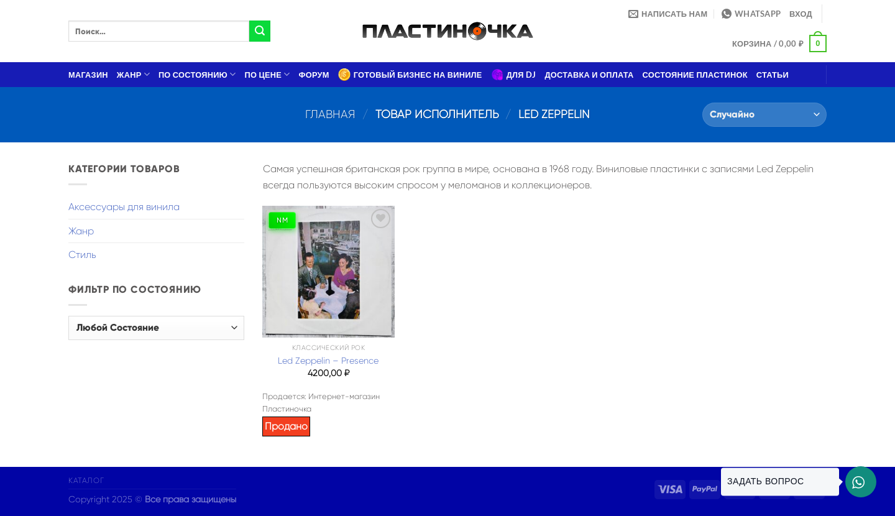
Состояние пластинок (695, 75)
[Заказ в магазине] (764, 115)
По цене (267, 74)
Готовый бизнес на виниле (410, 74)
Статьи (772, 75)
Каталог (86, 480)
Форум (314, 75)
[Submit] (259, 31)
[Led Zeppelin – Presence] (328, 272)
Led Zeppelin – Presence (328, 361)
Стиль (82, 254)
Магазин (88, 75)
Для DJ (513, 74)
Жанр (133, 74)
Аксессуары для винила (124, 207)
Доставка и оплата (588, 75)
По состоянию (197, 74)
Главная (330, 114)
